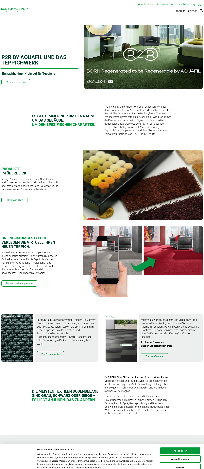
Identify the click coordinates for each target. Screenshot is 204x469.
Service (192, 11)
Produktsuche (165, 4)
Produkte (179, 11)
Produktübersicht (14, 199)
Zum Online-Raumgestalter (19, 283)
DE (199, 4)
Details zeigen (151, 463)
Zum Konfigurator (154, 356)
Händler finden (146, 4)
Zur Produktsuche (50, 354)
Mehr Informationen (16, 82)
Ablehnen (180, 451)
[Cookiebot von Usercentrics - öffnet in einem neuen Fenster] (18, 463)
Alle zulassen (180, 434)
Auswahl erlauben (180, 443)
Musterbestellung (185, 4)
